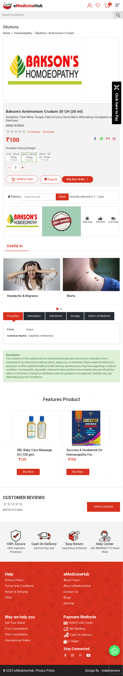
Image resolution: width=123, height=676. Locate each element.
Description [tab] (34, 316)
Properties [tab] (13, 316)
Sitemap (68, 603)
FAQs (8, 598)
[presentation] (7, 445)
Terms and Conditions (19, 586)
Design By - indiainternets (102, 670)
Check (62, 197)
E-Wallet (71, 641)
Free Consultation (16, 629)
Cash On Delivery (77, 635)
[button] (57, 309)
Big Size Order (76, 179)
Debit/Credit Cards (78, 623)
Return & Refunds (16, 592)
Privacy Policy (14, 580)
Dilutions (40, 33)
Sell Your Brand (15, 623)
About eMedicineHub (77, 586)
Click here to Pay (116, 103)
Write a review (103, 507)
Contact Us (70, 592)
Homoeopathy (23, 33)
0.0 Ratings (33, 132)
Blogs (67, 598)
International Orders (18, 640)
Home (6, 33)
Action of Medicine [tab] (99, 316)
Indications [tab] (55, 316)
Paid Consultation (16, 634)
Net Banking (74, 629)
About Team (71, 580)
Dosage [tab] (75, 316)
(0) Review (48, 132)
